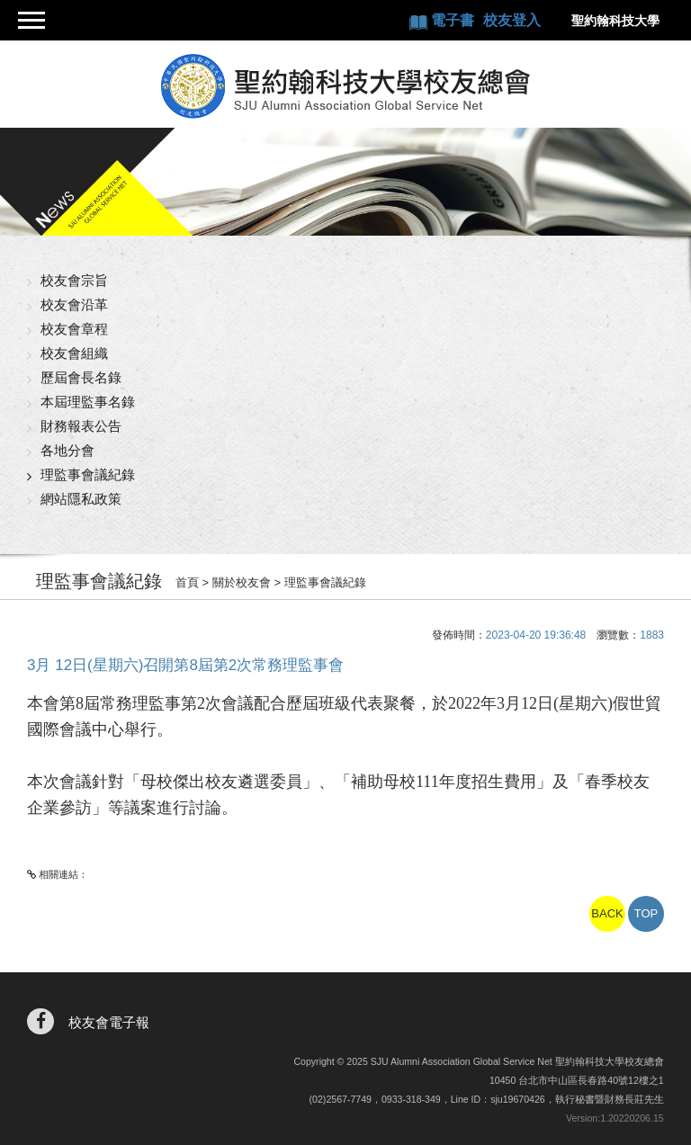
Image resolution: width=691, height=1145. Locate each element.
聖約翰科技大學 (615, 20)
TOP (646, 913)
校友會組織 (74, 353)
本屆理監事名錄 (87, 401)
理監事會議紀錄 (87, 474)
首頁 (187, 582)
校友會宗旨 (74, 280)
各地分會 (67, 450)
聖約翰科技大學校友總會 (346, 86)
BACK (607, 913)
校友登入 (512, 20)
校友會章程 (74, 328)
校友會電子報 (108, 1022)
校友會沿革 (74, 304)
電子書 (454, 20)
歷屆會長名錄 (80, 377)
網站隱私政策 (80, 498)
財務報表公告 (80, 426)
